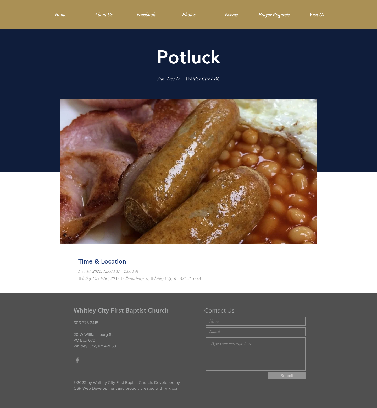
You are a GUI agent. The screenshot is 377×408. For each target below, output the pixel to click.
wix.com (172, 388)
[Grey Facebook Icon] (77, 360)
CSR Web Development (95, 388)
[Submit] (287, 375)
